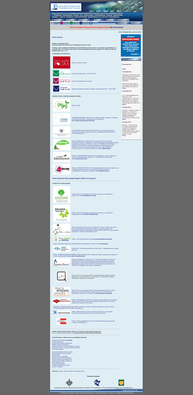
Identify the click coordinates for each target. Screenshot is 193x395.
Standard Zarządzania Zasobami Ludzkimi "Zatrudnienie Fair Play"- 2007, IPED (94, 89)
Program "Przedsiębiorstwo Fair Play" (82, 81)
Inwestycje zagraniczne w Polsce (61, 365)
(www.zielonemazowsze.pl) (88, 195)
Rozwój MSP (55, 355)
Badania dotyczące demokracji (60, 344)
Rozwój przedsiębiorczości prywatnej (62, 352)
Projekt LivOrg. (76, 105)
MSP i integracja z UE (58, 362)
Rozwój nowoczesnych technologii (61, 358)
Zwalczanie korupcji (57, 349)
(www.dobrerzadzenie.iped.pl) (76, 256)
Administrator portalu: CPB (129, 390)
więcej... (124, 69)
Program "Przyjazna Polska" (79, 62)
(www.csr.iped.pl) (67, 340)
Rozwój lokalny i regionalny (60, 356)
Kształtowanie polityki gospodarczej (62, 343)
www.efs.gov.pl (90, 178)
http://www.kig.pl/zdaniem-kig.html (62, 333)
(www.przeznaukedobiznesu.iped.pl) (101, 239)
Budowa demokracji (57, 341)
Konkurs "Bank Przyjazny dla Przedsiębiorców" (72, 371)
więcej (66, 50)
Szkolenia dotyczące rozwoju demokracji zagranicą (66, 347)
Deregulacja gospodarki (58, 363)
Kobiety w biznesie (57, 366)
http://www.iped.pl (116, 27)
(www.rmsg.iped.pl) (102, 243)
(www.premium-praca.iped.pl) (103, 293)
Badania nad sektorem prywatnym (61, 353)
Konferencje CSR (57, 340)
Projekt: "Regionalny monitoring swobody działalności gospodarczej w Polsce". (74, 243)
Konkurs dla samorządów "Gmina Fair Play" (84, 73)
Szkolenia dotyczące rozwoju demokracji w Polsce (66, 346)
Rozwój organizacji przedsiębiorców (62, 359)
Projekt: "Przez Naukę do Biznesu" (81, 239)
